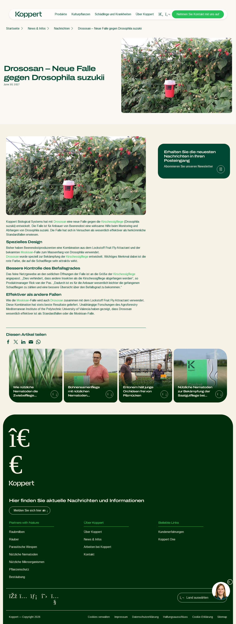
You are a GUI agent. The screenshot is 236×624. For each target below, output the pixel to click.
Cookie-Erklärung (202, 616)
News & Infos (37, 28)
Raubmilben (17, 531)
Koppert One (166, 539)
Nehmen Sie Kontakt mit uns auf (197, 14)
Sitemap (222, 616)
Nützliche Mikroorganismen (26, 561)
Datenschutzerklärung (145, 616)
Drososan (60, 221)
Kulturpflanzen (80, 14)
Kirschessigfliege (112, 221)
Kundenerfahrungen (171, 531)
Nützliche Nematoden (23, 554)
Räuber (14, 539)
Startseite (13, 28)
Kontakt (89, 554)
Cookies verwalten (99, 616)
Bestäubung (17, 577)
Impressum (121, 616)
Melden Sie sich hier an (31, 511)
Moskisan (27, 252)
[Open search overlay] (161, 14)
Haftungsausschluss (175, 616)
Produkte (61, 14)
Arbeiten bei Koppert (97, 546)
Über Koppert (145, 14)
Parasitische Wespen (23, 546)
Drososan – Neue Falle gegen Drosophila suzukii (110, 28)
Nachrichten (62, 28)
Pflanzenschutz (19, 569)
